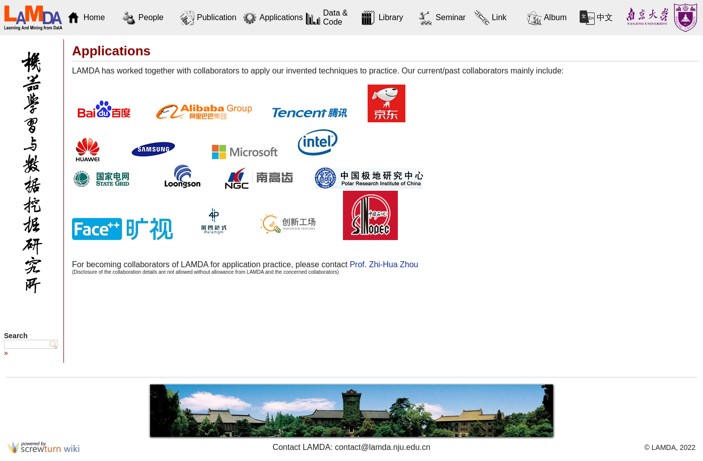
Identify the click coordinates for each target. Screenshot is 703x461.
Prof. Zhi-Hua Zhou (383, 264)
